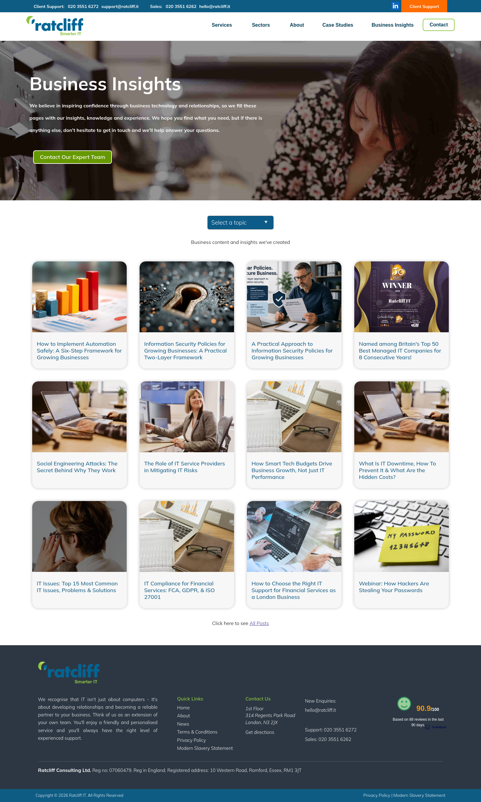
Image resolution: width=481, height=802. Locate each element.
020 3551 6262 (181, 6)
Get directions (259, 732)
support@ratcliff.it (120, 6)
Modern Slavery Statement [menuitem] (205, 748)
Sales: (157, 6)
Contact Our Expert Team (72, 156)
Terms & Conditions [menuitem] (197, 732)
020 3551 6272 (83, 6)
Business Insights (393, 25)
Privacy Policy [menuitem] (191, 740)
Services (222, 25)
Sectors (261, 25)
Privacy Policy (377, 795)
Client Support (424, 6)
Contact (438, 24)
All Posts (259, 623)
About (297, 25)
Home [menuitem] (183, 708)
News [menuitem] (183, 724)
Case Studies (337, 25)
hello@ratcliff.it (214, 6)
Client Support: (51, 6)
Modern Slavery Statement (419, 795)
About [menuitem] (183, 716)
